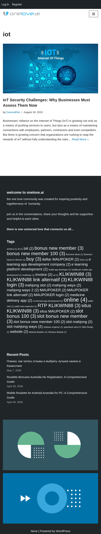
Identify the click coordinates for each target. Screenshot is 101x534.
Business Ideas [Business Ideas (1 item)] (74, 254)
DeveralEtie (13, 112)
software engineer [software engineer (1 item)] (53, 327)
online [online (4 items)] (75, 299)
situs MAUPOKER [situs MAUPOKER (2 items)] (57, 311)
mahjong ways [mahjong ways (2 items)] (66, 285)
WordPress (63, 531)
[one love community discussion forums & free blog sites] (22, 14)
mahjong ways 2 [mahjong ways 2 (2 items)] (23, 290)
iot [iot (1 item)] (55, 275)
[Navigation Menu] (93, 14)
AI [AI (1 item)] (20, 249)
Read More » (80, 139)
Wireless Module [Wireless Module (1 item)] (57, 332)
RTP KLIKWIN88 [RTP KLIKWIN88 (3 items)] (59, 305)
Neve (34, 531)
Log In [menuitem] (5, 4)
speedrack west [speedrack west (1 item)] (72, 327)
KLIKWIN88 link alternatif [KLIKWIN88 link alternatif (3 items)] (37, 279)
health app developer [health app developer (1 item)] (60, 269)
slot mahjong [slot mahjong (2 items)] (79, 322)
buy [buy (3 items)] (33, 258)
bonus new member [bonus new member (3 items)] (59, 248)
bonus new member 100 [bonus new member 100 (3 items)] (36, 253)
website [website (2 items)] (19, 332)
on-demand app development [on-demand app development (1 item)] (48, 301)
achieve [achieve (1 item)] (12, 249)
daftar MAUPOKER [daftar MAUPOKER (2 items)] (60, 259)
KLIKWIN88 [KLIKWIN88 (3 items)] (75, 274)
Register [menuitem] (17, 4)
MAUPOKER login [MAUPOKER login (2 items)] (51, 295)
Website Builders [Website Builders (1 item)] (38, 332)
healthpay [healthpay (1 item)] (28, 275)
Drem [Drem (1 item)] (84, 260)
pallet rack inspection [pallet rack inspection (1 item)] (26, 306)
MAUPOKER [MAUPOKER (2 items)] (53, 290)
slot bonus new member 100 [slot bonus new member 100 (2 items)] (39, 322)
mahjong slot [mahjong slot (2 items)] (38, 285)
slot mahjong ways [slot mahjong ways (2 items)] (25, 326)
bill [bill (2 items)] (29, 248)
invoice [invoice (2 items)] (43, 275)
